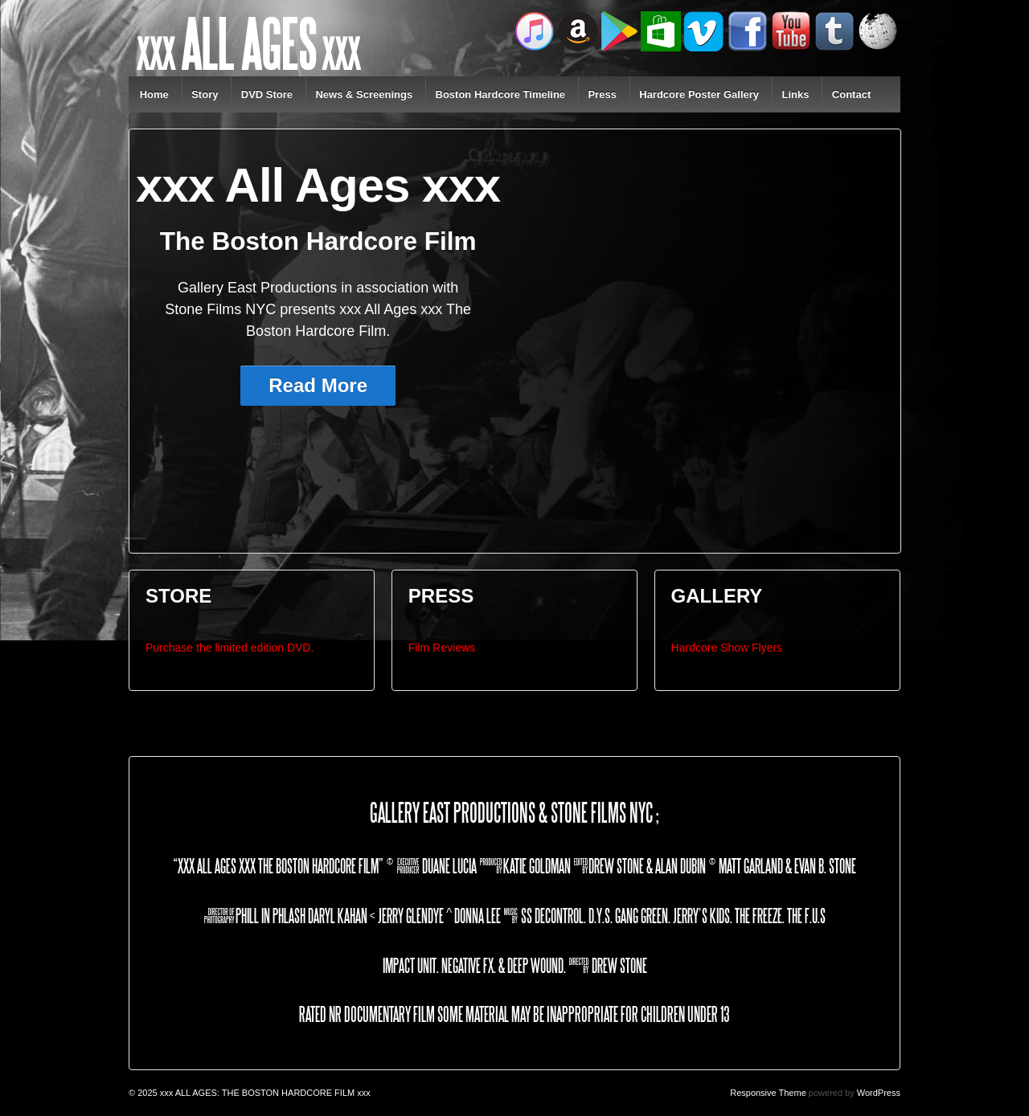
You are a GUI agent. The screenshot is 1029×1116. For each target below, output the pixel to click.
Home (154, 94)
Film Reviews (441, 647)
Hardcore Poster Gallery (699, 94)
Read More (318, 385)
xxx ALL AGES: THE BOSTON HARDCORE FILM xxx (264, 1093)
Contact (851, 94)
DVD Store (267, 94)
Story (204, 94)
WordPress (878, 1093)
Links (795, 94)
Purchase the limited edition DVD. (230, 647)
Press (602, 94)
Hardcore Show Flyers (727, 647)
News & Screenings (363, 94)
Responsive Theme (768, 1093)
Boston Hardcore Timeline (501, 94)
